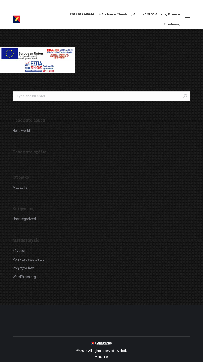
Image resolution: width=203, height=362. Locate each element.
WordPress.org (24, 277)
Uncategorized (24, 219)
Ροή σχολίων (23, 268)
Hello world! (22, 131)
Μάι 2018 (20, 187)
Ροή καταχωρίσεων (28, 259)
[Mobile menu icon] (187, 19)
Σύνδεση (19, 251)
